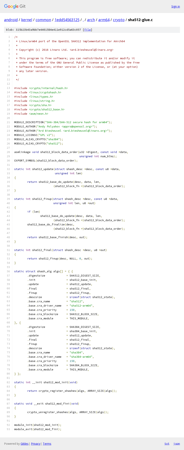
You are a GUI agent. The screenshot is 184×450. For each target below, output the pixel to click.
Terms (47, 444)
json (176, 443)
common (43, 19)
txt (166, 443)
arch (91, 19)
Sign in (175, 6)
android (11, 19)
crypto (119, 19)
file (87, 29)
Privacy (35, 444)
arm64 (104, 19)
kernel (26, 19)
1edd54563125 (67, 19)
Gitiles (24, 444)
